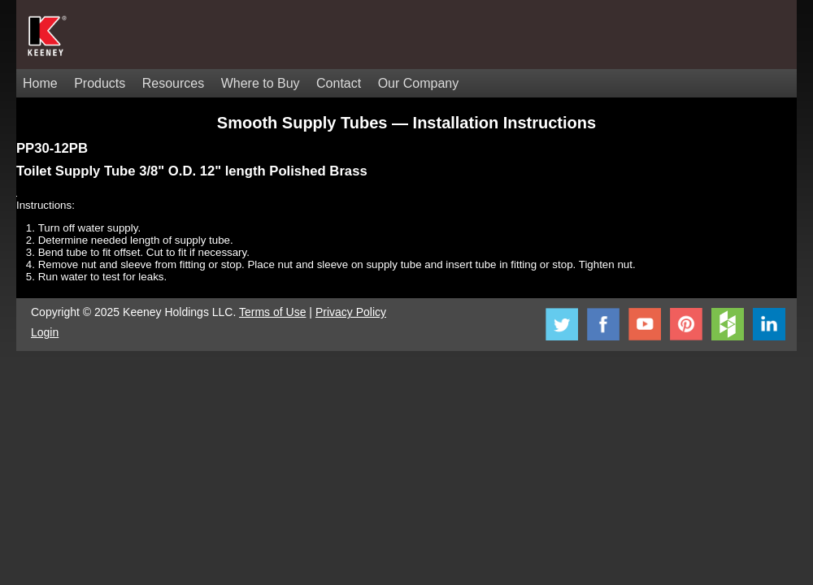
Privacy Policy (350, 312)
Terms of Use (272, 312)
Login (45, 332)
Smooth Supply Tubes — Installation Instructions (406, 123)
